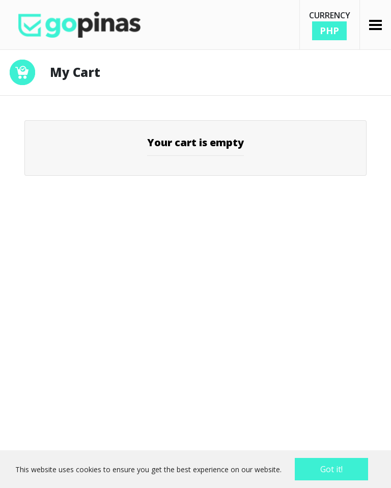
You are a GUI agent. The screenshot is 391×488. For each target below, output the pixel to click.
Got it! (331, 469)
